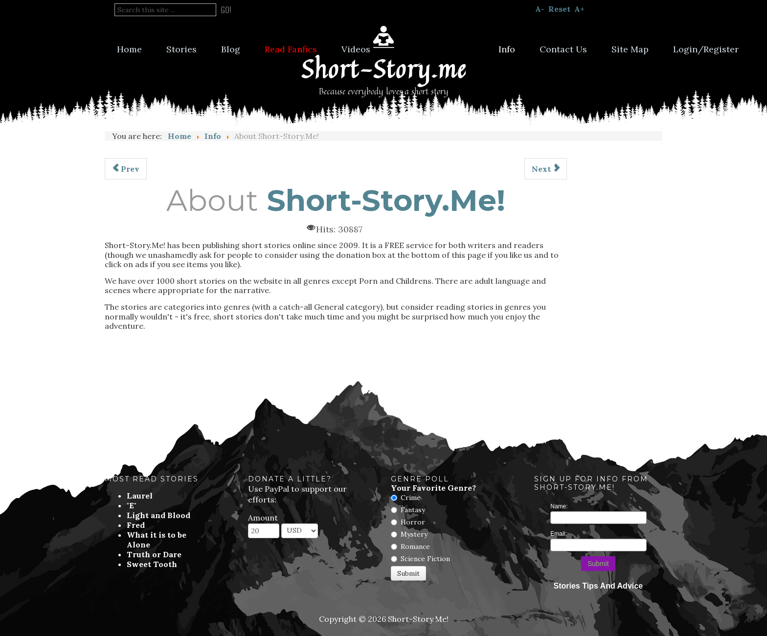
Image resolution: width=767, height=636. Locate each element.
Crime (411, 497)
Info (506, 49)
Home (129, 49)
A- (539, 9)
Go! (226, 10)
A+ (579, 9)
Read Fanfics (291, 49)
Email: (558, 533)
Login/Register (706, 49)
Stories (181, 49)
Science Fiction (425, 558)
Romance (415, 546)
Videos (355, 49)
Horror (413, 522)
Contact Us (563, 49)
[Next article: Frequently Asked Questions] (545, 169)
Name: (558, 506)
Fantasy (413, 509)
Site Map (630, 49)
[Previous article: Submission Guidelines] (126, 169)
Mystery (414, 534)
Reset (559, 9)
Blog (230, 49)
